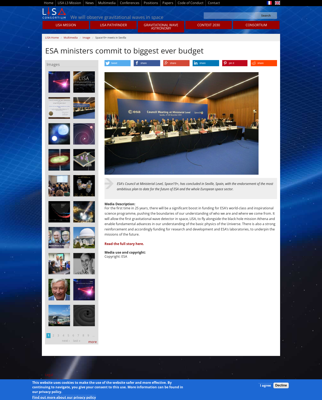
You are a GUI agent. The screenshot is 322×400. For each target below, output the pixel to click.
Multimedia (107, 3)
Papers (167, 3)
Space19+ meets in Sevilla (110, 37)
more (92, 342)
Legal (49, 375)
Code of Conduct (191, 3)
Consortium (256, 25)
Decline (281, 385)
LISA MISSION (66, 25)
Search (266, 15)
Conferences (129, 3)
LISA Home (52, 37)
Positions (151, 3)
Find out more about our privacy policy (64, 397)
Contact (214, 3)
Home (48, 3)
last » (76, 341)
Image (86, 37)
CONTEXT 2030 (208, 25)
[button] (118, 63)
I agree (265, 385)
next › (66, 341)
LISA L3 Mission (69, 3)
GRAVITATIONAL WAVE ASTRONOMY (161, 27)
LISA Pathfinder (113, 25)
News (89, 3)
